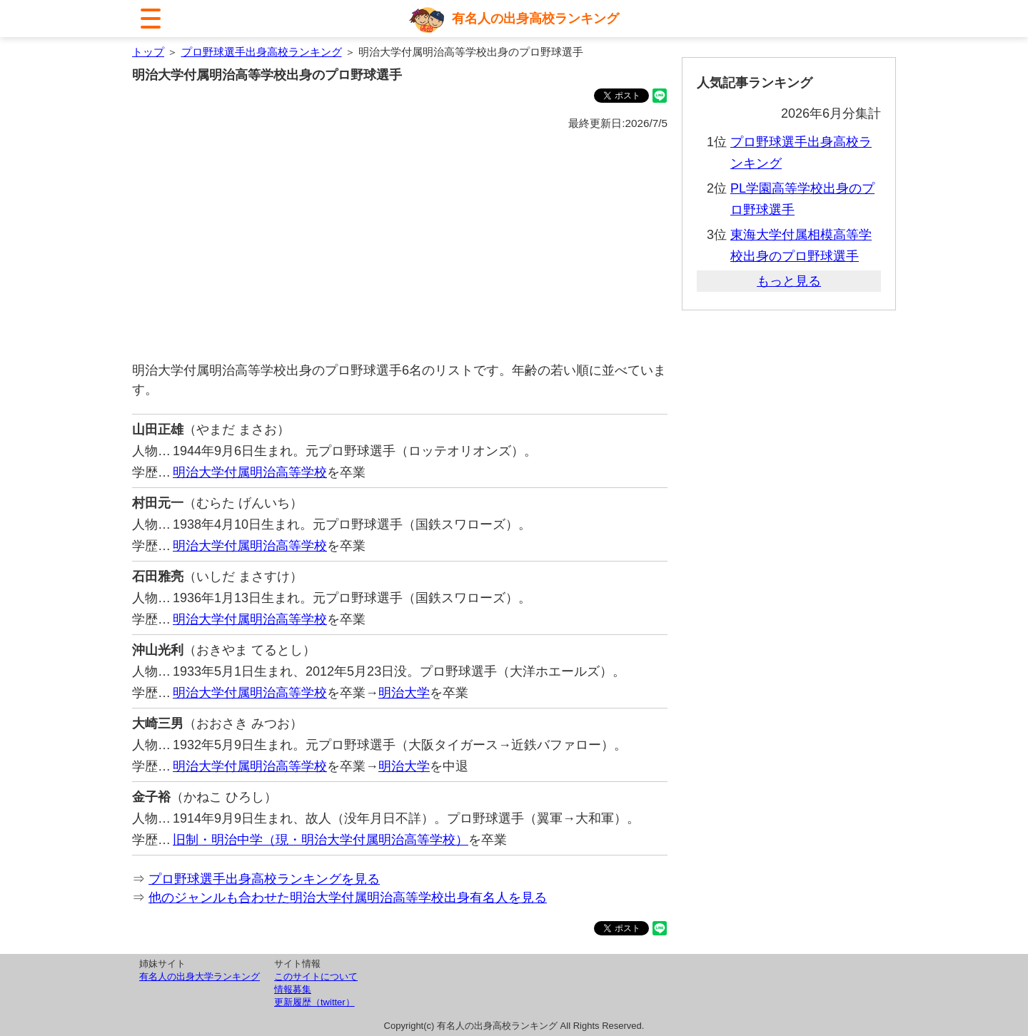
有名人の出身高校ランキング (535, 18)
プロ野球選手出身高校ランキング (261, 52)
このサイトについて (316, 976)
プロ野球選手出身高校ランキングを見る (264, 879)
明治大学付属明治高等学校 (250, 472)
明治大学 (404, 693)
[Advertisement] (399, 247)
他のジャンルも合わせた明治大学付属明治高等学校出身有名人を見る (347, 897)
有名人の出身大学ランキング (199, 976)
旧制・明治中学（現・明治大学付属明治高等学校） (320, 840)
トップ (148, 52)
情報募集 (292, 989)
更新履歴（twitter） (314, 1002)
